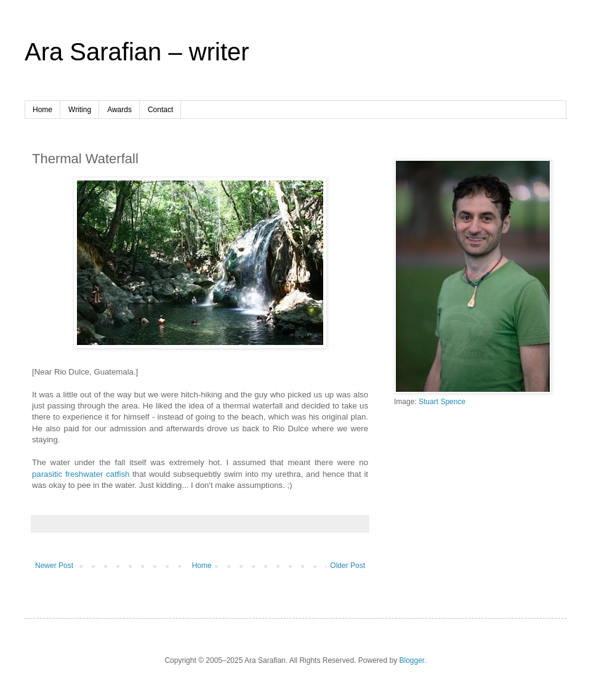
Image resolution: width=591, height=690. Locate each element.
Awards (119, 109)
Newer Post (54, 565)
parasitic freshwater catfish (80, 474)
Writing (79, 109)
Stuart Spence (442, 401)
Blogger (412, 660)
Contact (160, 109)
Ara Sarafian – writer (137, 51)
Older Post (347, 565)
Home (42, 109)
